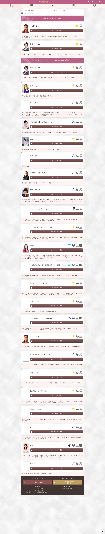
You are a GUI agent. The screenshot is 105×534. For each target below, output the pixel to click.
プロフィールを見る (57, 30)
